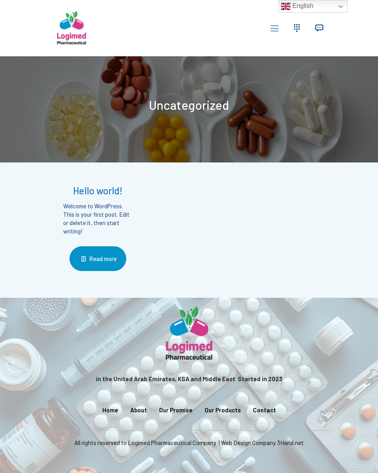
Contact (264, 410)
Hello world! (97, 190)
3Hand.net (290, 442)
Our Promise (176, 410)
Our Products (223, 410)
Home (110, 410)
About (138, 410)
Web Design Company (248, 442)
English (297, 6)
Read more (103, 258)
